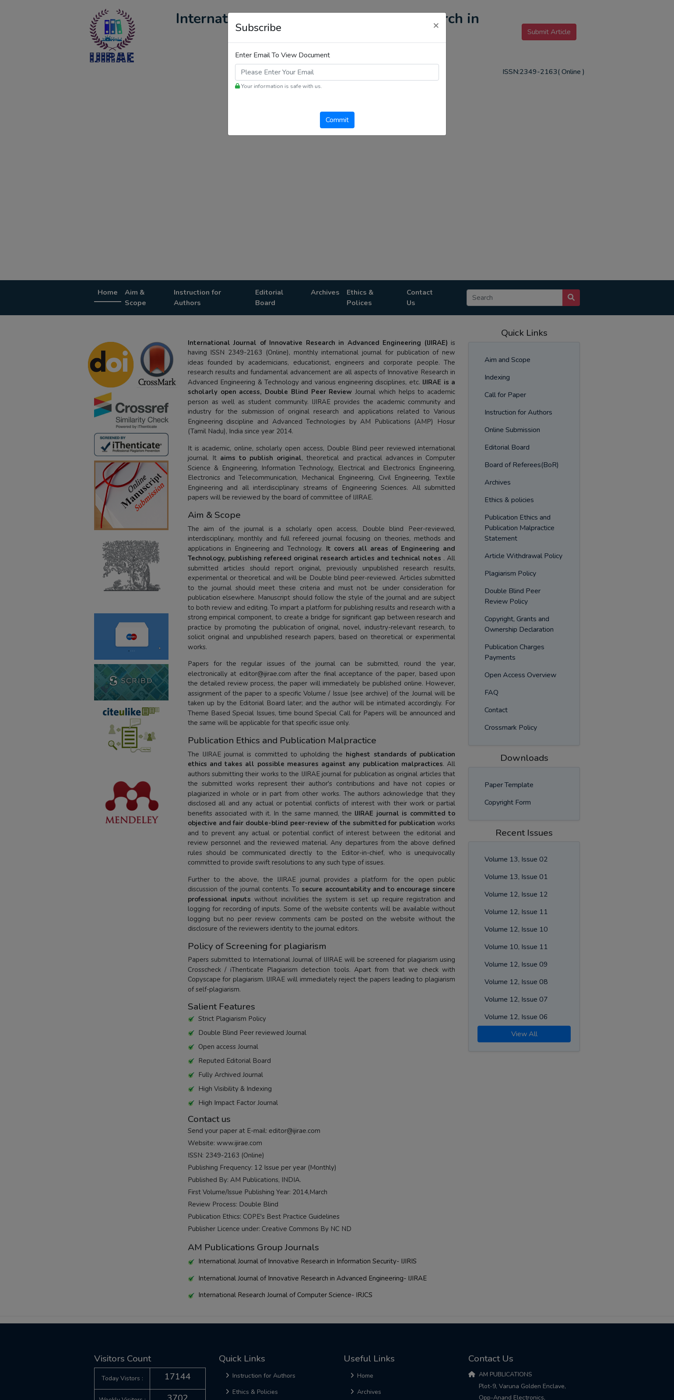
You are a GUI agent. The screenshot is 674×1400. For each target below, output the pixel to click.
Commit (337, 120)
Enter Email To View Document (282, 55)
